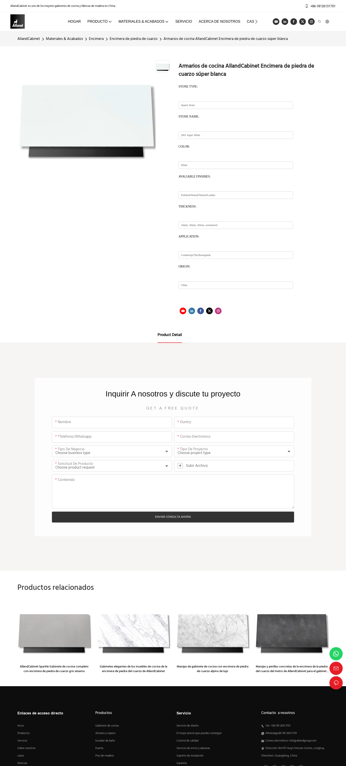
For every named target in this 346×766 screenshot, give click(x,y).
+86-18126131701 (320, 6)
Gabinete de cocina (107, 726)
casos (20, 756)
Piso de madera (104, 756)
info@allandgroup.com (302, 741)
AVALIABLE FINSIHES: (195, 176)
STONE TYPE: (188, 86)
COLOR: (184, 146)
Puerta (99, 748)
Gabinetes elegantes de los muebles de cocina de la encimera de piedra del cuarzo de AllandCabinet (133, 669)
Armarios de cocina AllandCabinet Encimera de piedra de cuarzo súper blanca (226, 39)
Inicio (20, 726)
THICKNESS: (187, 206)
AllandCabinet (28, 39)
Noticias (22, 763)
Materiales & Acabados (64, 39)
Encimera (96, 39)
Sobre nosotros (26, 748)
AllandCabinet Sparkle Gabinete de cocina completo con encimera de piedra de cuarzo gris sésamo (54, 669)
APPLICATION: (189, 236)
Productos (23, 733)
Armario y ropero (105, 733)
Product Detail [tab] (170, 335)
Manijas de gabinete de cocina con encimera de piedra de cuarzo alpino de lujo (212, 669)
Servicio (22, 741)
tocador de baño (105, 741)
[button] (256, 22)
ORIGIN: (184, 266)
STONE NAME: (189, 116)
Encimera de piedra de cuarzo (134, 39)
